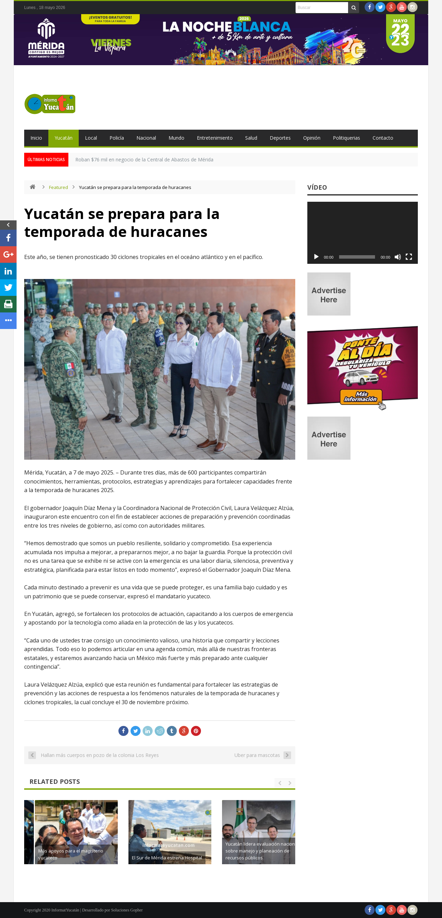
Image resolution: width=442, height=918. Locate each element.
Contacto (383, 137)
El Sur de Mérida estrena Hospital (255, 858)
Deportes (280, 137)
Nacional (146, 137)
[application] (362, 233)
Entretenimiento (215, 137)
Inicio (36, 137)
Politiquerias (346, 137)
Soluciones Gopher (127, 910)
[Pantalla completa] (408, 256)
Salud (251, 137)
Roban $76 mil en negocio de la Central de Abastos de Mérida (144, 159)
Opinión (311, 137)
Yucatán (64, 137)
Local (91, 137)
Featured (58, 187)
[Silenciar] (397, 256)
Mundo (176, 137)
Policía (116, 137)
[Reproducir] (316, 256)
